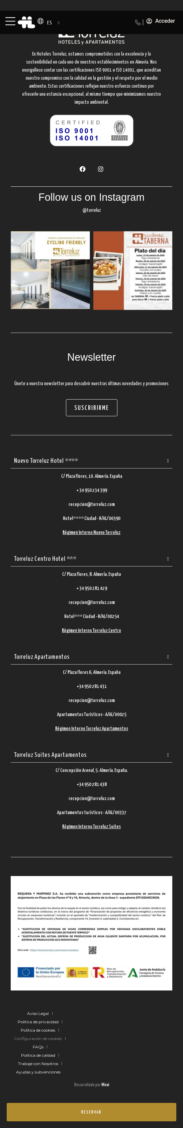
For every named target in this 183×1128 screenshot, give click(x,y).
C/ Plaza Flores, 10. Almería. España (91, 476)
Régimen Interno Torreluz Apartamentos (91, 728)
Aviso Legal (38, 1013)
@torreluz (92, 210)
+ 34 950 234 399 (91, 490)
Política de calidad (38, 1055)
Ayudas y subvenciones (38, 1071)
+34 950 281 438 (92, 784)
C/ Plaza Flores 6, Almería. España (91, 672)
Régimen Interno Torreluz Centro (91, 630)
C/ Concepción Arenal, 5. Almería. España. (92, 770)
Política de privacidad (38, 1021)
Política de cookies (38, 1030)
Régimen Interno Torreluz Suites (91, 826)
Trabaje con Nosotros (38, 1063)
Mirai (105, 1085)
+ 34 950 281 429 (91, 588)
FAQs (38, 1046)
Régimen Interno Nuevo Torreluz (91, 532)
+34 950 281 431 (92, 686)
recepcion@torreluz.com (92, 504)
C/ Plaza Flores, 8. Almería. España (91, 574)
